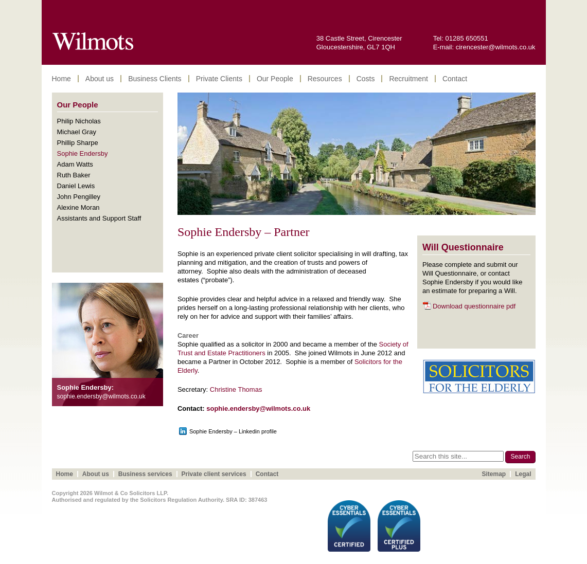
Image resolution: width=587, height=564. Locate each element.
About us (99, 79)
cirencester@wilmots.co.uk (496, 47)
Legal (523, 474)
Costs (366, 79)
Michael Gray (77, 132)
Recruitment (408, 79)
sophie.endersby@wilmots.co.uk (258, 408)
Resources (325, 79)
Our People (275, 79)
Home (61, 79)
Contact (454, 79)
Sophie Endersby (82, 153)
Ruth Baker (74, 175)
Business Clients (155, 79)
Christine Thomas (236, 389)
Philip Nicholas (79, 121)
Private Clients (219, 79)
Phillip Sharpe (77, 143)
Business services (145, 474)
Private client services (214, 474)
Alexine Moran (78, 207)
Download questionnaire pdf (474, 306)
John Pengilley (79, 197)
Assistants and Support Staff (99, 218)
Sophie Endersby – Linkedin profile (233, 431)
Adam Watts (75, 164)
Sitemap (494, 474)
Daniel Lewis (76, 186)
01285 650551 (467, 38)
